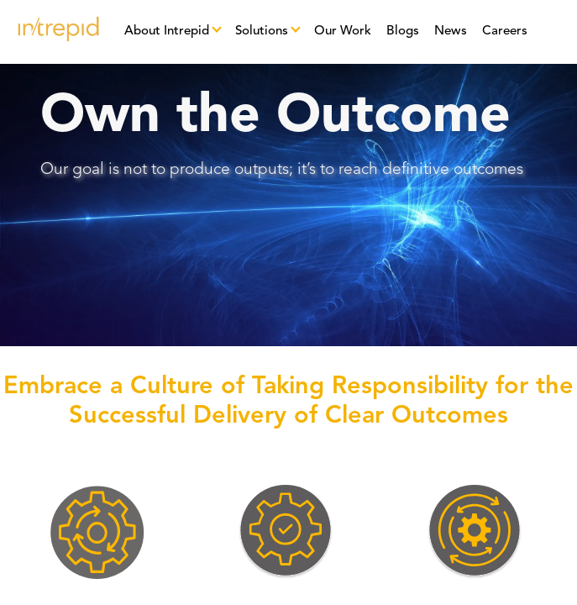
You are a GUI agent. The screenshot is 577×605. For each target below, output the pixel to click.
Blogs (402, 31)
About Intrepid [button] (166, 31)
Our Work (342, 31)
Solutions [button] (261, 31)
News (450, 31)
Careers (504, 31)
